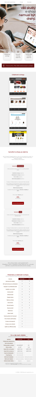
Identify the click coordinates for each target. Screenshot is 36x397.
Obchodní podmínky (10, 2)
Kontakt (29, 2)
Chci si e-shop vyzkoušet (18, 203)
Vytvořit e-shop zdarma (18, 56)
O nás (21, 2)
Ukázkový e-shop (7, 55)
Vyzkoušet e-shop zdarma (29, 56)
